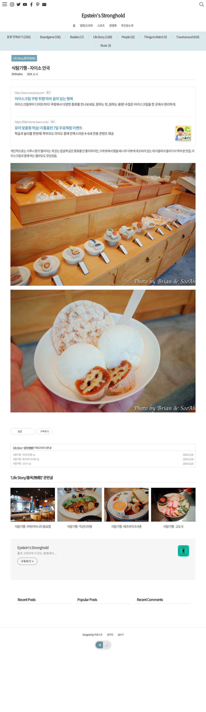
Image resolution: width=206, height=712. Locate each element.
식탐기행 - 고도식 (20, 520)
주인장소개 (127, 25)
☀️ (100, 701)
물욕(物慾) (29, 504)
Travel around (187, 37)
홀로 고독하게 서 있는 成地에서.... (37, 609)
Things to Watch (155, 37)
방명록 (112, 25)
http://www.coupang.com (29, 92)
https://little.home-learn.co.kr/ (32, 122)
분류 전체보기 (19, 37)
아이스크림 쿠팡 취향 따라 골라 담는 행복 (44, 98)
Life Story (102, 37)
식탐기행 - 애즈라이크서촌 (24, 515)
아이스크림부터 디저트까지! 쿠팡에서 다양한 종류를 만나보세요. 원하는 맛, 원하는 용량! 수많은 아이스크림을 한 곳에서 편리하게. (95, 104)
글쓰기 (121, 691)
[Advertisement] (103, 445)
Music (105, 45)
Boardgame (50, 37)
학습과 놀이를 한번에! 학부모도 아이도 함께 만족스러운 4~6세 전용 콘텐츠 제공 (64, 133)
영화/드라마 (86, 25)
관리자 (110, 691)
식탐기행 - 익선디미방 (22, 511)
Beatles (77, 37)
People (128, 37)
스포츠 (101, 25)
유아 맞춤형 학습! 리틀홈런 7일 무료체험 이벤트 (48, 128)
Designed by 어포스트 (92, 691)
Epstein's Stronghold (103, 15)
